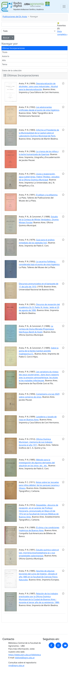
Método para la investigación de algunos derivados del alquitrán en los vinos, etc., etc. (37, 462)
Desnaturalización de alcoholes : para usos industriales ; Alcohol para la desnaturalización (38, 86)
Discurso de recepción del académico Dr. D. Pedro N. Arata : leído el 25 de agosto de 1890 (39, 307)
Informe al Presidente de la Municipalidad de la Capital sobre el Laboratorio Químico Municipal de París (39, 133)
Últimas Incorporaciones (13, 48)
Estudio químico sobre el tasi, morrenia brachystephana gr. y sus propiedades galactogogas (39, 552)
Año (4, 60)
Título (4, 52)
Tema (4, 64)
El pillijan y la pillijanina (46, 194)
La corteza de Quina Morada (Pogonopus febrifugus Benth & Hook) (36, 329)
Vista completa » (62, 33)
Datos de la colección (12, 70)
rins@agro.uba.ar (16, 665)
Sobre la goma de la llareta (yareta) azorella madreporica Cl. (38, 351)
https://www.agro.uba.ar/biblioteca (24, 654)
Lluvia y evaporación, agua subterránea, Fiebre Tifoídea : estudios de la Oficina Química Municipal (39, 176)
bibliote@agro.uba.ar (25, 657)
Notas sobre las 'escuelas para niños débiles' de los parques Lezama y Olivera (39, 485)
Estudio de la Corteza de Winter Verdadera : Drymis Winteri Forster (39, 219)
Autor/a (5, 56)
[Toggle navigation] (64, 6)
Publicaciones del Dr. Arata (15, 16)
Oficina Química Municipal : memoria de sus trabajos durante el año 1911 (35, 442)
